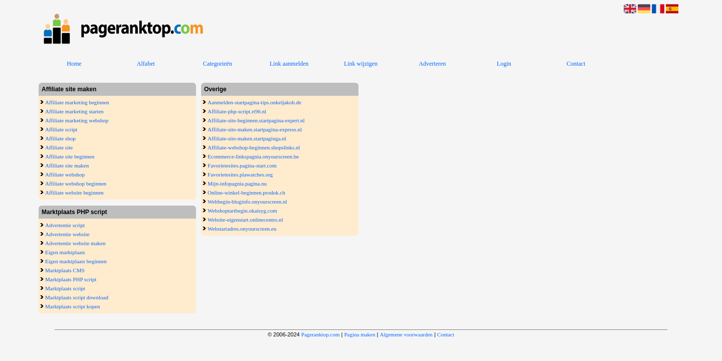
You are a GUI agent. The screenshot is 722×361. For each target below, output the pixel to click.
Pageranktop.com (320, 334)
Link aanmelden (289, 63)
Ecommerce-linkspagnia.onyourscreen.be (253, 156)
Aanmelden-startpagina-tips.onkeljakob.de (254, 102)
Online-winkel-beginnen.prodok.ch (246, 193)
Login (504, 63)
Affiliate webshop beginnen (75, 183)
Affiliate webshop (65, 174)
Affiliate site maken (67, 165)
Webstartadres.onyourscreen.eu (242, 229)
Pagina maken (359, 334)
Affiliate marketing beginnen (77, 102)
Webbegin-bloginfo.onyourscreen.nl (247, 202)
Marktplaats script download (76, 297)
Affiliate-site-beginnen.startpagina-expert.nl (256, 120)
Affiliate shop (60, 138)
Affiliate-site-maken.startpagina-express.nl (255, 129)
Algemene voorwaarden (406, 334)
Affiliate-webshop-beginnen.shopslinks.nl (254, 147)
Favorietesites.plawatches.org (240, 174)
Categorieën (217, 63)
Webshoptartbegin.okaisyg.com (242, 211)
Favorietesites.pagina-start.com (242, 165)
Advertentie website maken (75, 243)
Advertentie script (65, 225)
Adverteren (432, 63)
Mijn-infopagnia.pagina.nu (237, 183)
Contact (576, 63)
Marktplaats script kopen (72, 306)
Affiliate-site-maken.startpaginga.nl (247, 138)
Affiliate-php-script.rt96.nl (237, 111)
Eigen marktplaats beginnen (76, 261)
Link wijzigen (361, 63)
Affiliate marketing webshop (76, 120)
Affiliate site (59, 147)
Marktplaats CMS (65, 270)
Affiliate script (61, 129)
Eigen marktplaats (65, 252)
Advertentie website (67, 234)
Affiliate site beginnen (69, 156)
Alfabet (146, 63)
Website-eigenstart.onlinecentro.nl (245, 220)
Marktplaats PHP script (70, 279)
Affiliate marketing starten (74, 111)
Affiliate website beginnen (74, 193)
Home (74, 63)
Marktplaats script (65, 288)
